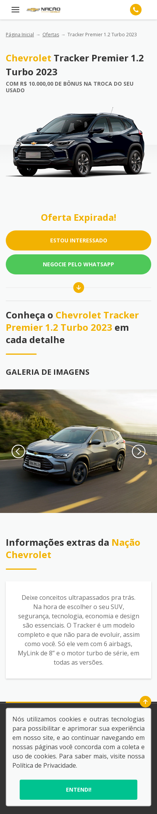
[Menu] (15, 9)
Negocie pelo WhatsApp (78, 264)
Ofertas (50, 34)
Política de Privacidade (44, 765)
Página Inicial (20, 34)
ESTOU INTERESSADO (78, 240)
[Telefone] (136, 9)
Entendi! (78, 789)
